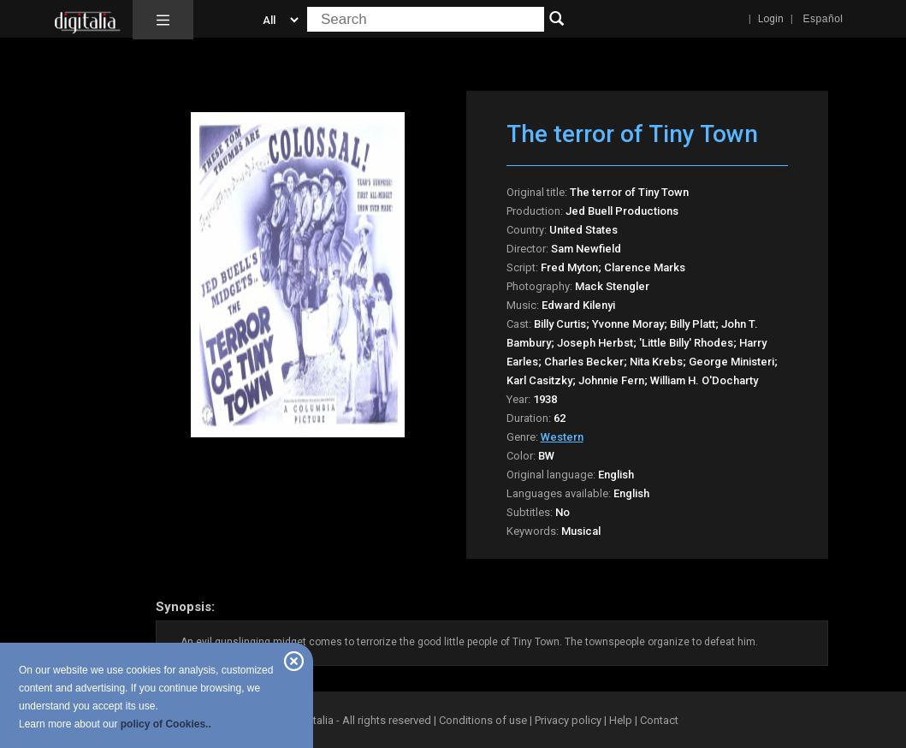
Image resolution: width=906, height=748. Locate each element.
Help (620, 720)
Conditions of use (484, 720)
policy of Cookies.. (166, 724)
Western (562, 436)
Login (771, 19)
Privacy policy (568, 720)
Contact (659, 720)
